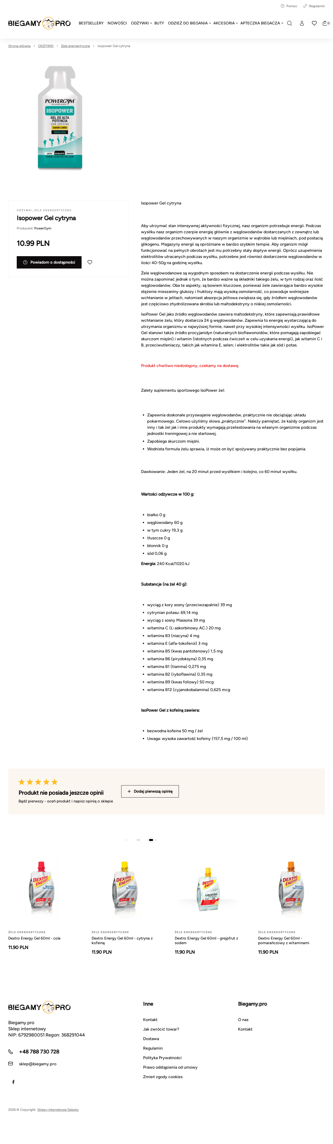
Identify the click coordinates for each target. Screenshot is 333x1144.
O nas (243, 1019)
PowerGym (42, 228)
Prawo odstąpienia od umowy (170, 1067)
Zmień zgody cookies (162, 1076)
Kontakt (150, 1019)
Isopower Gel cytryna (114, 46)
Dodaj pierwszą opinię (150, 791)
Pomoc (289, 6)
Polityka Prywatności (162, 1057)
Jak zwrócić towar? (161, 1029)
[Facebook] (13, 1082)
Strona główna (19, 46)
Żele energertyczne (75, 46)
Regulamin (314, 6)
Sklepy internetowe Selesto (58, 1110)
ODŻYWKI (46, 46)
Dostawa (151, 1038)
